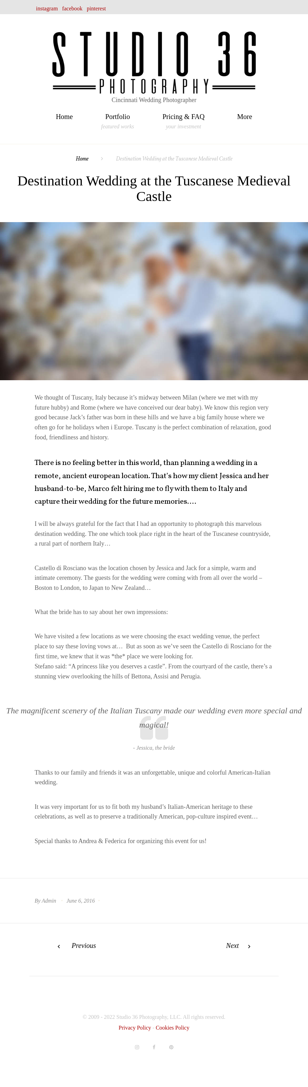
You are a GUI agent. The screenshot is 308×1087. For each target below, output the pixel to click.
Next (232, 945)
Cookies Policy (172, 1028)
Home (64, 116)
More (244, 116)
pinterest (96, 8)
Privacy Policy (136, 1028)
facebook (72, 8)
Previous (84, 945)
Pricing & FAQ (183, 117)
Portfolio (117, 117)
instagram (47, 8)
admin (49, 901)
